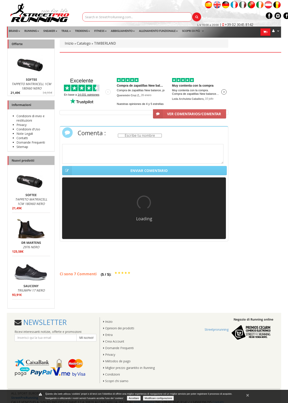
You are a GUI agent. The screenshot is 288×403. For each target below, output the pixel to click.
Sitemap (22, 147)
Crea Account (113, 341)
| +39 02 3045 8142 (236, 24)
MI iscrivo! (86, 338)
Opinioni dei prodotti (118, 328)
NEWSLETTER (44, 322)
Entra (108, 335)
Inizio (69, 43)
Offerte (17, 44)
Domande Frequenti (30, 142)
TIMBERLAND (105, 43)
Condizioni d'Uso (28, 129)
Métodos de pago (117, 361)
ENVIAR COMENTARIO (115, 170)
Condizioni (111, 374)
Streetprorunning (217, 329)
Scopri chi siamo (115, 381)
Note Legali (24, 133)
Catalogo (84, 43)
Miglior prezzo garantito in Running (129, 368)
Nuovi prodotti (23, 160)
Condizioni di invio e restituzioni (30, 118)
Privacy (21, 125)
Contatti (22, 138)
